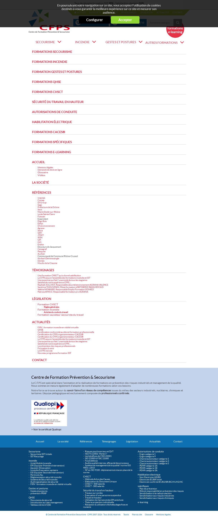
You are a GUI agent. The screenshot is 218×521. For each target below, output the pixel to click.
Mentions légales (45, 167)
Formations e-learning (51, 152)
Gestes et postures (121, 42)
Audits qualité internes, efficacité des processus (107, 463)
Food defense (91, 461)
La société (40, 182)
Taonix (126, 514)
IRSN (40, 237)
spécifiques (143, 486)
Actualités (41, 322)
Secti (40, 209)
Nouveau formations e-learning (175, 28)
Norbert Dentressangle (48, 258)
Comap (41, 200)
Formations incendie (49, 61)
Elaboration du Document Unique (101, 481)
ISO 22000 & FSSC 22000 (97, 458)
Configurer (94, 20)
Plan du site (137, 514)
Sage (40, 205)
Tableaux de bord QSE (40, 505)
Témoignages (43, 270)
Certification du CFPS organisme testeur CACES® (61, 334)
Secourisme (45, 42)
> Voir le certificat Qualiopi (46, 429)
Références (41, 192)
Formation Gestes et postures (57, 71)
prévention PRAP (38, 493)
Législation (41, 298)
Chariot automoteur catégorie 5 (154, 463)
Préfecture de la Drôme (48, 207)
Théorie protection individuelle (99, 502)
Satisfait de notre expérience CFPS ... (54, 282)
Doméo (41, 261)
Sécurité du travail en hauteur (58, 102)
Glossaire (43, 172)
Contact (39, 360)
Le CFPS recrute (45, 351)
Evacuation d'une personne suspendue (103, 495)
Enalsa (41, 244)
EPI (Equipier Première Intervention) (47, 465)
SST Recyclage (37, 456)
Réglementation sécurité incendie (46, 477)
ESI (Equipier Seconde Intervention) (47, 472)
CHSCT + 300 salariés (95, 484)
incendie (82, 42)
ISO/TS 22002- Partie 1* (96, 454)
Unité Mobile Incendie (40, 463)
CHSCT (87, 476)
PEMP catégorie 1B (148, 468)
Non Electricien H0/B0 (150, 477)
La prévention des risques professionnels (56, 346)
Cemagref (42, 249)
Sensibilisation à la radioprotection (155, 493)
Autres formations (161, 42)
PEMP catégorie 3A (148, 470)
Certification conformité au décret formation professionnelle (66, 332)
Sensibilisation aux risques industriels (156, 495)
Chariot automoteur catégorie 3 (154, 461)
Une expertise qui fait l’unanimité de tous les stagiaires (62, 280)
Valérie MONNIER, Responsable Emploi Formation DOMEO (66, 289)
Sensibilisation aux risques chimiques (156, 498)
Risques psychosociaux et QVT (99, 451)
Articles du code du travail (56, 312)
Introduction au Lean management (46, 502)
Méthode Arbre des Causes (97, 479)
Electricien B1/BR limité (150, 479)
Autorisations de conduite (54, 112)
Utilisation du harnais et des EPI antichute (104, 500)
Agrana (41, 228)
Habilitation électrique (52, 122)
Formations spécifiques (52, 142)
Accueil (38, 162)
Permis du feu (36, 475)
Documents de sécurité (41, 500)
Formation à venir (46, 348)
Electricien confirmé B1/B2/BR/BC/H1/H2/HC (161, 482)
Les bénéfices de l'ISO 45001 (98, 456)
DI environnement (46, 226)
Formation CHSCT (48, 304)
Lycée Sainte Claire (46, 214)
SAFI (40, 233)
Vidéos (41, 175)
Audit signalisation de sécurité (44, 482)
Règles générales (51, 307)
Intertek (41, 198)
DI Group (42, 202)
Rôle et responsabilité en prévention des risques (161, 491)
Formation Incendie (48, 309)
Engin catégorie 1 (147, 454)
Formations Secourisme (52, 51)
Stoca (40, 230)
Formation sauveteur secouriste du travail (61, 314)
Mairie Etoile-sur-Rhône (49, 212)
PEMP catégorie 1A (148, 466)
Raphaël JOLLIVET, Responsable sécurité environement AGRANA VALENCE (73, 285)
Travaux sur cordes (94, 493)
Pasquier (42, 251)
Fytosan (41, 216)
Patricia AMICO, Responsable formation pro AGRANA (63, 292)
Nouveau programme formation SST (54, 353)
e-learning (143, 502)
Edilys (40, 223)
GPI (39, 240)
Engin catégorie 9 (147, 456)
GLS (39, 242)
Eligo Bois (42, 221)
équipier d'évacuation (40, 468)
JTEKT (41, 235)
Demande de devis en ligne (50, 170)
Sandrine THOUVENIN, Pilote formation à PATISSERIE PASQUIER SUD (71, 287)
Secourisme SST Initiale (41, 454)
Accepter (125, 20)
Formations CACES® (48, 132)
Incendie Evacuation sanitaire (44, 470)
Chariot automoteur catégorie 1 (154, 459)
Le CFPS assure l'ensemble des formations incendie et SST (64, 278)
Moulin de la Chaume (47, 263)
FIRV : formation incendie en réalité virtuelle (58, 327)
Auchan (41, 254)
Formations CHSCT (47, 92)
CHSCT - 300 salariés (94, 486)
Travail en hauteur (93, 497)
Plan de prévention (148, 488)
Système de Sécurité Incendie (43, 479)
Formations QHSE (46, 81)
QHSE (40, 330)
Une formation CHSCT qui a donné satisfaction (59, 275)
